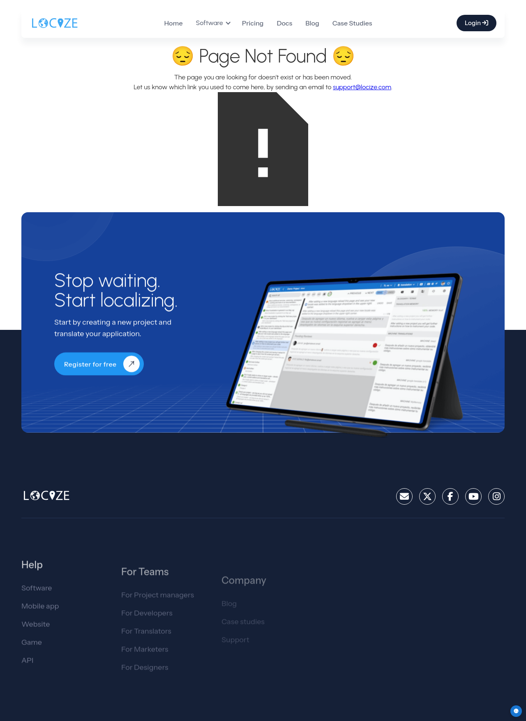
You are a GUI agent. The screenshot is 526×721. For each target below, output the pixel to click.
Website (35, 629)
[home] (55, 23)
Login (476, 23)
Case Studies (352, 23)
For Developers (147, 621)
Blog (312, 23)
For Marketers (144, 657)
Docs (284, 23)
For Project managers (157, 602)
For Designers (144, 675)
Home (173, 23)
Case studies (243, 632)
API (27, 665)
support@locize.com (362, 87)
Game (31, 647)
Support (235, 650)
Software (36, 593)
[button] (217, 23)
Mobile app (40, 611)
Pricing (253, 23)
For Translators (146, 639)
